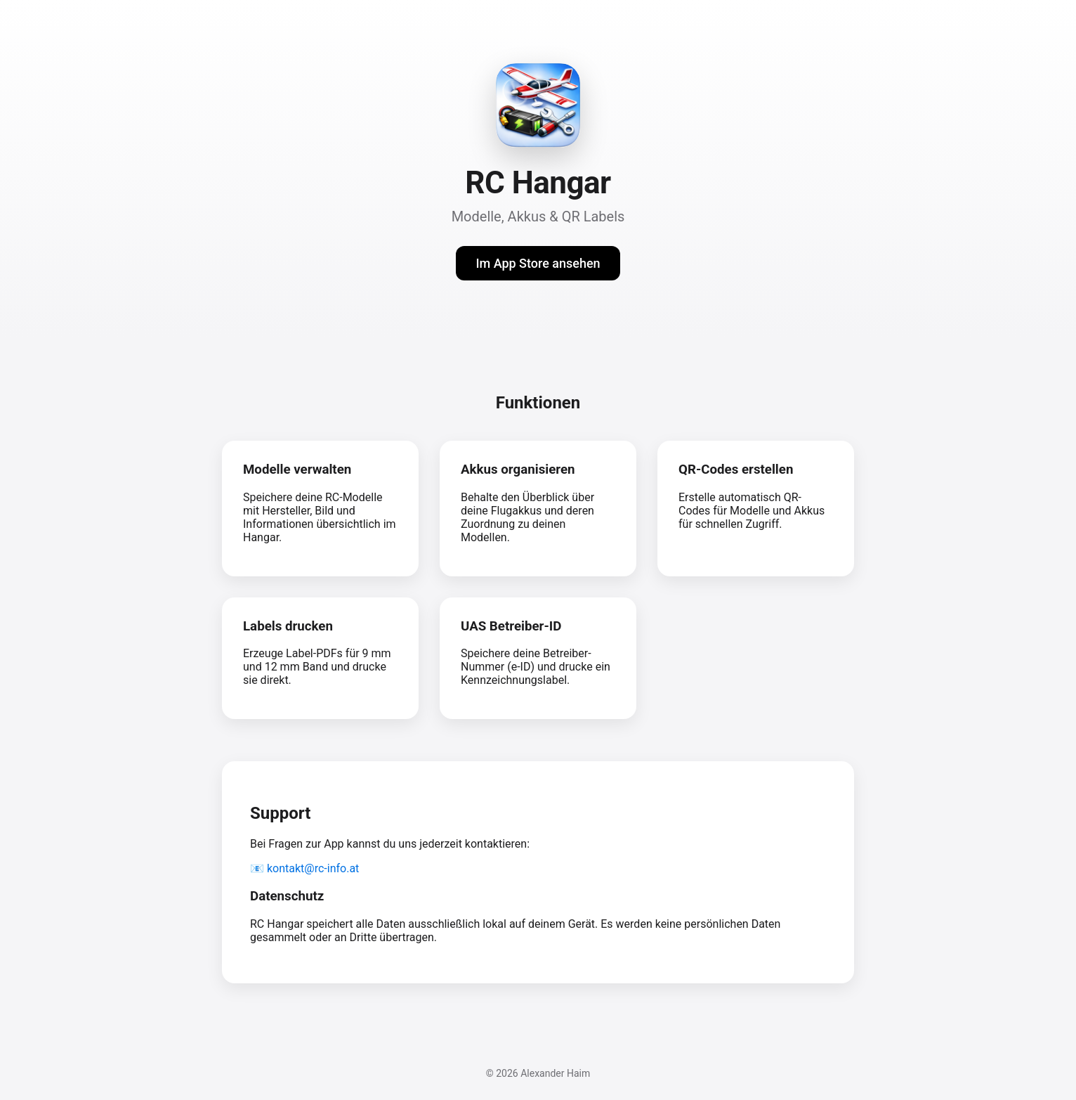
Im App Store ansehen (537, 263)
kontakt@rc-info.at (313, 868)
